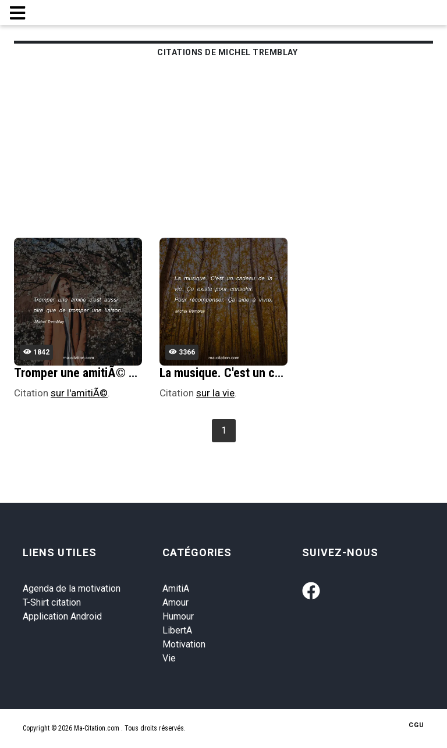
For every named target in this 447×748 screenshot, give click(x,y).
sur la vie (215, 393)
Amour (175, 602)
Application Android (62, 616)
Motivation (183, 644)
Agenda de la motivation (71, 588)
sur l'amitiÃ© (79, 393)
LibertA (177, 630)
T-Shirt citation (52, 602)
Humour (178, 616)
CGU (416, 725)
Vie (169, 658)
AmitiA (175, 588)
